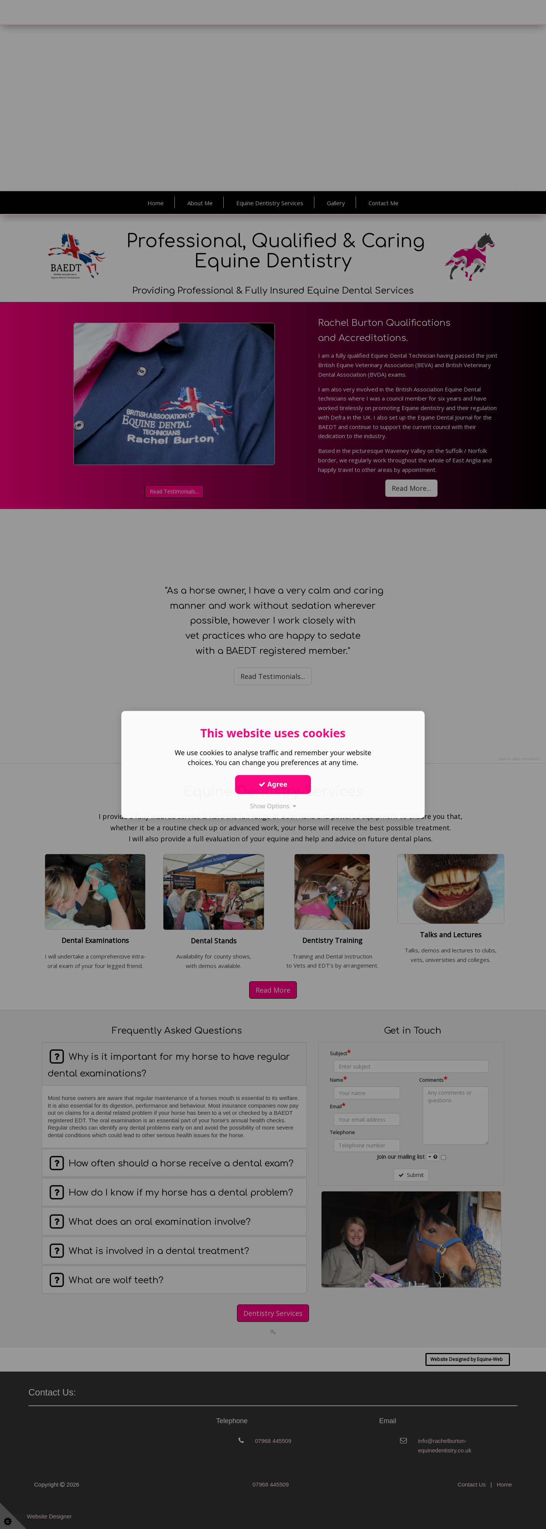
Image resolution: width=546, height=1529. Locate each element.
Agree (273, 784)
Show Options (273, 806)
